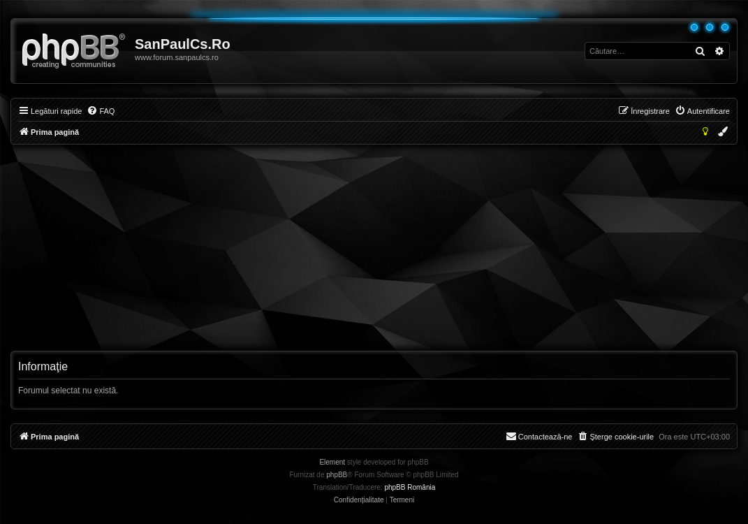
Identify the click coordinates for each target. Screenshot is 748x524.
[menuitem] (101, 111)
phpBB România (409, 487)
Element (332, 462)
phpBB (336, 475)
